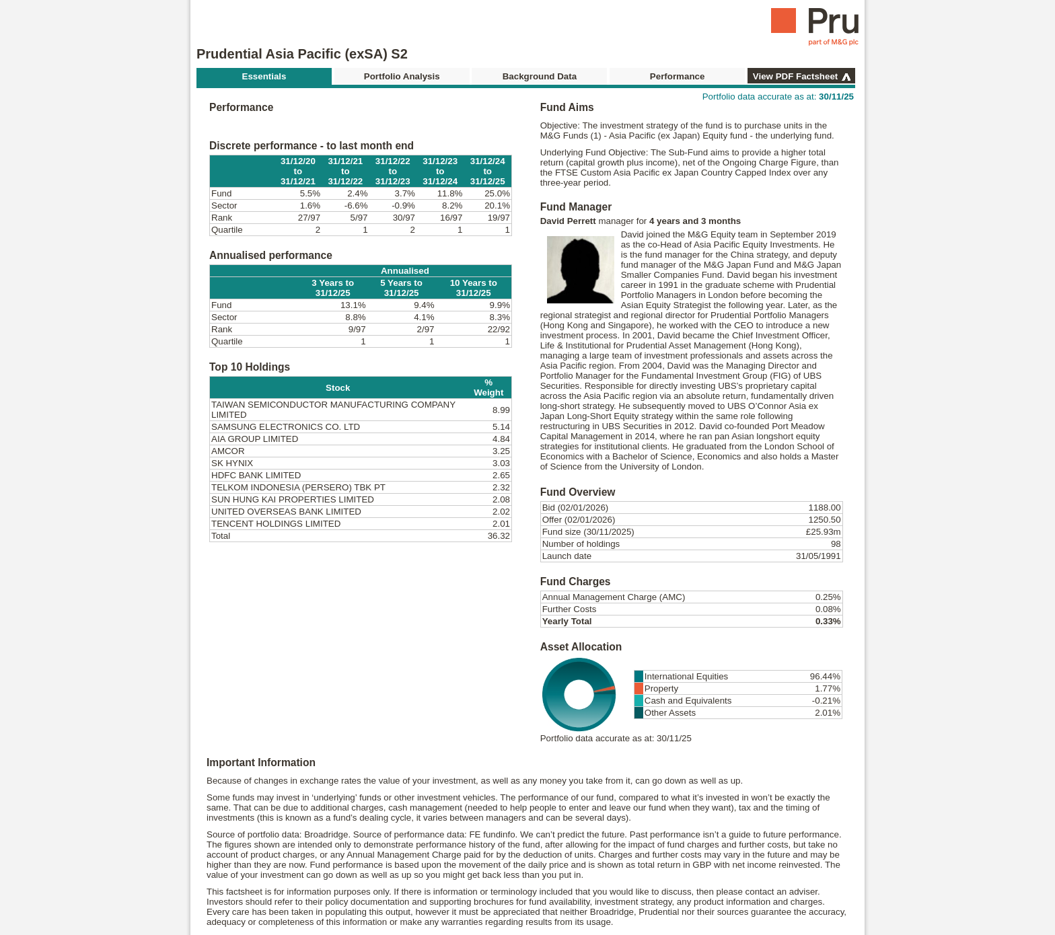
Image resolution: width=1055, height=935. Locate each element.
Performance (677, 76)
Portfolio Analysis (402, 76)
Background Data (540, 76)
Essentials (264, 76)
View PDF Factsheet (795, 76)
